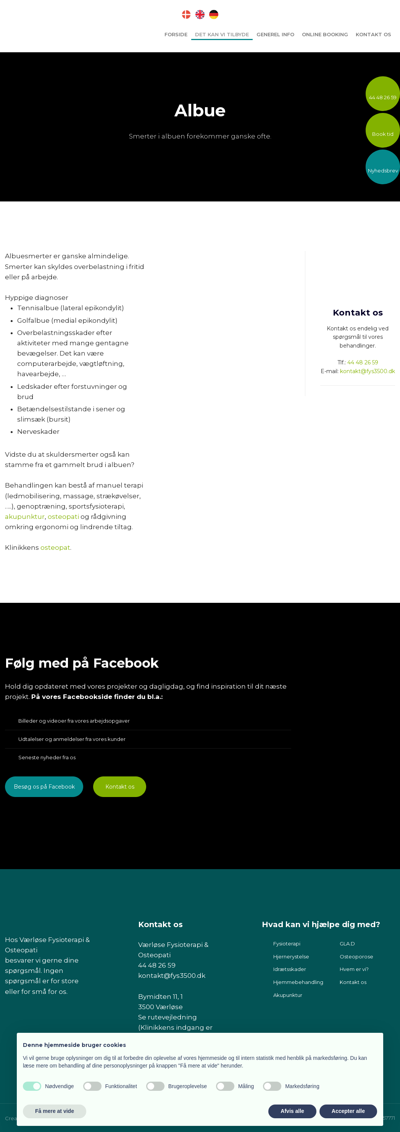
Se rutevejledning (167, 1017)
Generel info (275, 34)
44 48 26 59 (362, 362)
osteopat (55, 547)
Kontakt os (373, 34)
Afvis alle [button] (292, 1111)
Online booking (325, 34)
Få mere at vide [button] (54, 1111)
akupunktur (25, 516)
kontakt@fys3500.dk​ (171, 975)
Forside (176, 34)
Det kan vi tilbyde (222, 34)
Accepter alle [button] (348, 1111)
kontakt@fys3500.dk (367, 371)
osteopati (63, 516)
